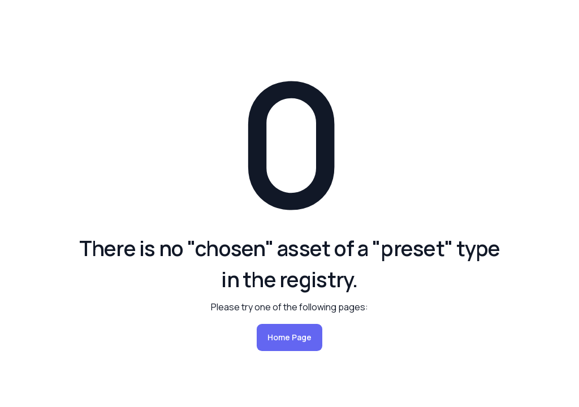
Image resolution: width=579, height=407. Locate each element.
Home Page (289, 337)
